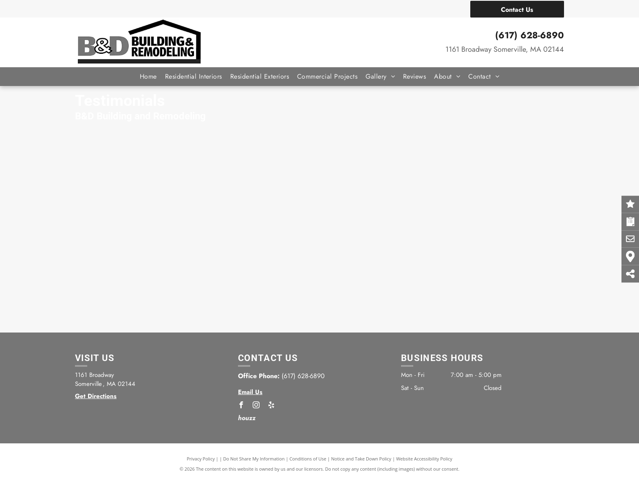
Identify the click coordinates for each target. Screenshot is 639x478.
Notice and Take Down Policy (361, 459)
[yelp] (271, 406)
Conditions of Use (307, 459)
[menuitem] (148, 77)
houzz (247, 418)
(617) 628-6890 (529, 35)
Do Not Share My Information (254, 459)
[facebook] (241, 406)
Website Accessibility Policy (424, 459)
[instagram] (256, 406)
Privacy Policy (201, 459)
